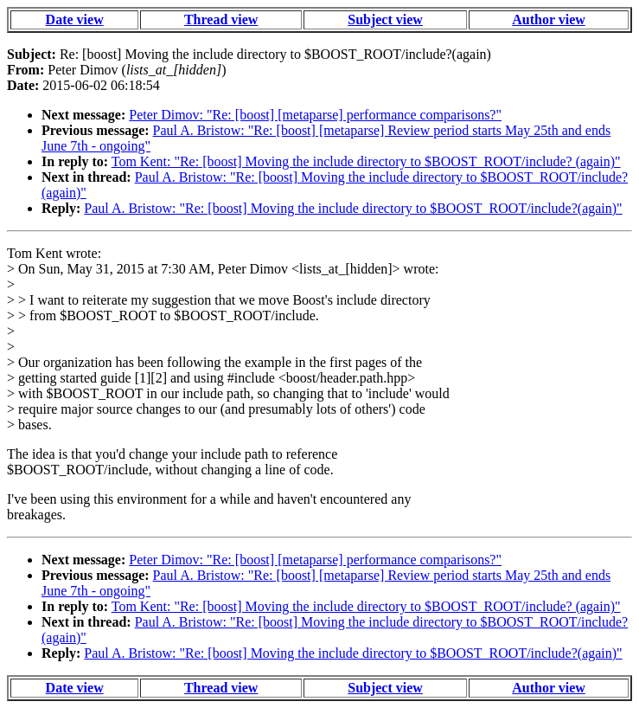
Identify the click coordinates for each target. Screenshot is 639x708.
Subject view (385, 19)
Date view (75, 19)
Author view (548, 19)
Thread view (221, 19)
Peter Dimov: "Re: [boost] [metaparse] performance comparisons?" (315, 114)
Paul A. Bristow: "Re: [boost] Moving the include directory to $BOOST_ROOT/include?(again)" (353, 208)
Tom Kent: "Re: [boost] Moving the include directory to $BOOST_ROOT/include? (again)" (366, 161)
